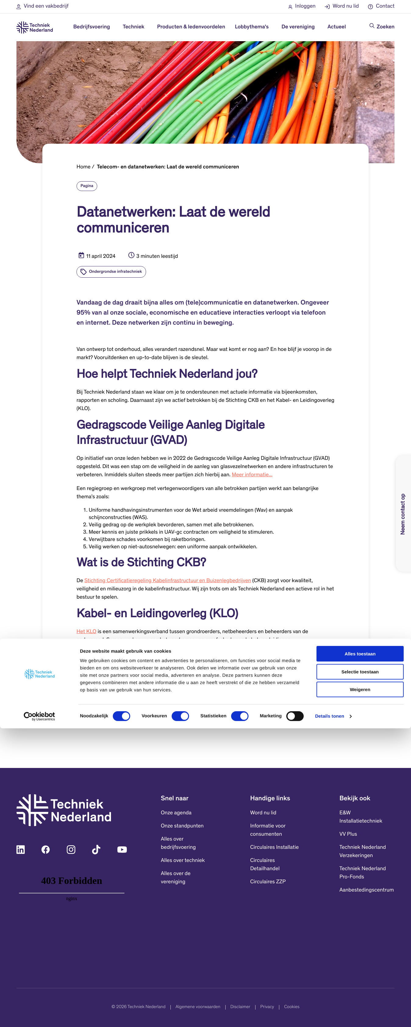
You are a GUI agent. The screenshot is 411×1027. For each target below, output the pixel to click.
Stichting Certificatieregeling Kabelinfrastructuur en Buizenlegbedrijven (167, 581)
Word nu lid (263, 813)
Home (84, 167)
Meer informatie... (252, 475)
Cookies (291, 1007)
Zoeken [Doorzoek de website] (386, 27)
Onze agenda (176, 813)
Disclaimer (240, 1007)
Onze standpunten (182, 826)
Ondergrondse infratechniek (115, 272)
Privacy (267, 1007)
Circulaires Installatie (274, 847)
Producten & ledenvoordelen (191, 27)
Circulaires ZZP (268, 882)
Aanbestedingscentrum (366, 890)
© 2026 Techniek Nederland (139, 1007)
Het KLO (86, 632)
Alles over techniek (183, 860)
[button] (42, 6)
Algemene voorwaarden (198, 1007)
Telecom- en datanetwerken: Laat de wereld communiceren (168, 167)
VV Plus (348, 834)
